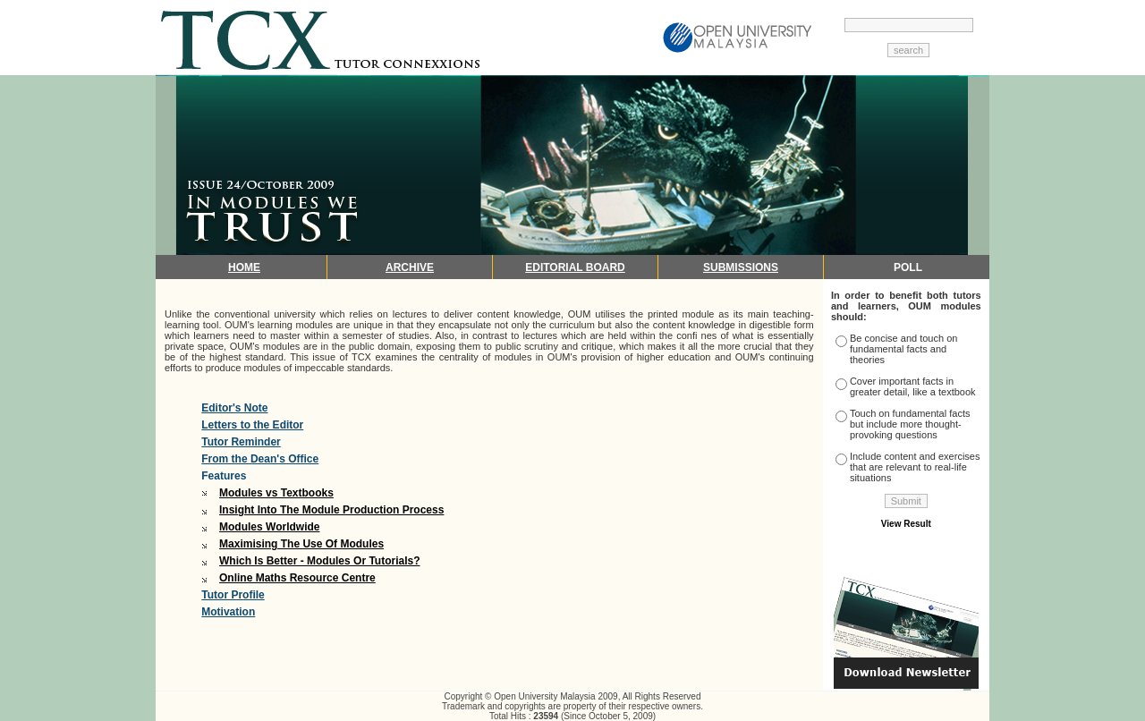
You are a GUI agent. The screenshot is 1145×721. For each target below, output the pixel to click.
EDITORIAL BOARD (575, 267)
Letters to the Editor (252, 425)
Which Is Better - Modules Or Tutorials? (319, 561)
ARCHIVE (410, 267)
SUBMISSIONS (740, 267)
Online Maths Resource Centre (297, 578)
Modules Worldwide (269, 527)
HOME (244, 267)
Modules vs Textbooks (276, 493)
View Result (906, 524)
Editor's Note (234, 408)
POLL (908, 267)
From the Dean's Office (259, 459)
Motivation (228, 612)
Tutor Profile (232, 595)
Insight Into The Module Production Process (331, 510)
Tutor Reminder (240, 442)
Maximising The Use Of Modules (301, 544)
